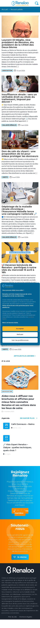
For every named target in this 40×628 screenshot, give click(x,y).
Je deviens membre (21, 512)
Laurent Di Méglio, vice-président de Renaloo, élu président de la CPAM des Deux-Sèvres (18, 44)
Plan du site (12, 617)
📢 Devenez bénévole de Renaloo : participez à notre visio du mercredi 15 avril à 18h (19, 269)
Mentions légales (25, 617)
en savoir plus (29, 418)
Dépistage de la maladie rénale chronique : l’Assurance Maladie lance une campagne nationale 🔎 (19, 210)
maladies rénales (9, 125)
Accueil (5, 9)
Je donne (22, 557)
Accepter (20, 329)
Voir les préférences (20, 340)
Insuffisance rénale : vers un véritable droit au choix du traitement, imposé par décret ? (19, 98)
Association (7, 70)
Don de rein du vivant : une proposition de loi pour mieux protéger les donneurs (20, 154)
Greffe (5, 177)
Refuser (20, 334)
